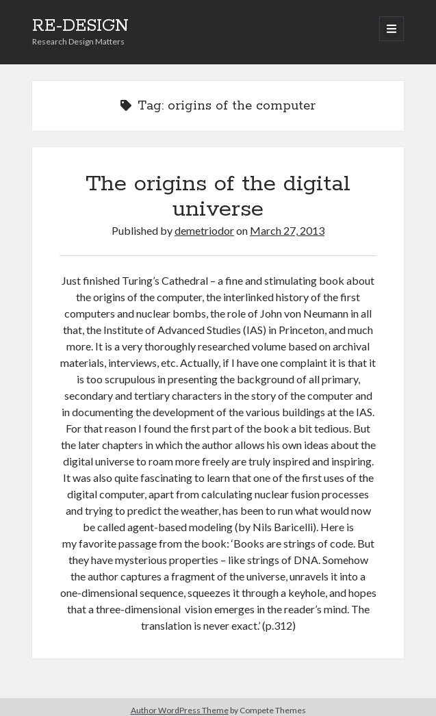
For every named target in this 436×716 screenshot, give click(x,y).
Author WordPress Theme (180, 710)
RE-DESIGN (80, 26)
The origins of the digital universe (218, 197)
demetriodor (204, 230)
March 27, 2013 (287, 230)
